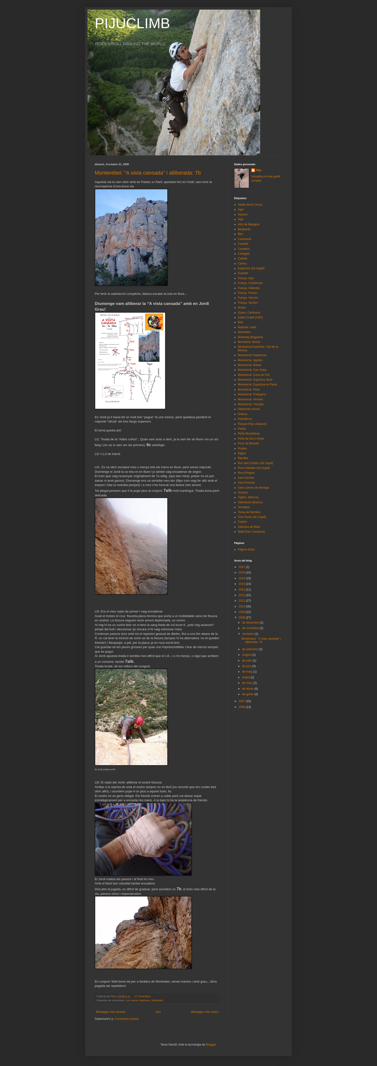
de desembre (251, 622)
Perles (242, 428)
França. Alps (246, 278)
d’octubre (248, 634)
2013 (242, 589)
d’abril (246, 677)
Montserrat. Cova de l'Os (254, 375)
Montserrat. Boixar (249, 365)
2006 (242, 707)
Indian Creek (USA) (250, 317)
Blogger (211, 1044)
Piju (258, 170)
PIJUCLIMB (132, 23)
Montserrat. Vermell (250, 399)
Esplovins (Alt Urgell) (251, 268)
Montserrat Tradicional (252, 355)
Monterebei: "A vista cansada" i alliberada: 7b (148, 173)
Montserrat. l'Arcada (251, 404)
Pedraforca (245, 419)
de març (247, 683)
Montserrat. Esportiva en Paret (257, 384)
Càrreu (242, 263)
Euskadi (243, 273)
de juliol (247, 660)
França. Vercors (248, 297)
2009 (242, 612)
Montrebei (157, 1000)
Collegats (244, 253)
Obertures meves (249, 409)
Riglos (242, 453)
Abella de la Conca (250, 204)
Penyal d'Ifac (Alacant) (252, 424)
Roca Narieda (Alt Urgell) (254, 468)
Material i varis (247, 327)
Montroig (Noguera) (250, 337)
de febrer (248, 688)
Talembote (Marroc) (250, 502)
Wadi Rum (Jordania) (251, 531)
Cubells (242, 258)
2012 (242, 595)
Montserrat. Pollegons (252, 394)
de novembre (251, 628)
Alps (240, 219)
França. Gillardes (249, 288)
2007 (242, 701)
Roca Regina (246, 472)
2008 (242, 617)
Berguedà (244, 229)
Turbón (242, 522)
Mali (240, 322)
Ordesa (242, 414)
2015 (242, 578)
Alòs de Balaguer (249, 224)
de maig (247, 671)
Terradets (244, 507)
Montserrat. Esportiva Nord (255, 379)
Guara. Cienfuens (249, 312)
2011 (242, 600)
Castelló (243, 244)
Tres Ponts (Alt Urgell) (252, 517)
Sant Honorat (246, 482)
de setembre (250, 649)
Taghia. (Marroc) (248, 497)
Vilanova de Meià (249, 527)
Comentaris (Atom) (126, 1019)
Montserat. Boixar (249, 342)
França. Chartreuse (250, 283)
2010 (242, 606)
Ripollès (243, 458)
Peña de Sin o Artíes (251, 438)
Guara (242, 307)
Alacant (242, 214)
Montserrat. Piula (249, 389)
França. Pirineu (247, 293)
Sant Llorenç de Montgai (253, 487)
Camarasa (244, 239)
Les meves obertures (138, 1000)
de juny (247, 666)
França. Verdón (248, 302)
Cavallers (244, 249)
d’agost (247, 654)
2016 (242, 572)
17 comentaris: (143, 996)
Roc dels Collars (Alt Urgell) (255, 463)
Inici (158, 1012)
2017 (242, 567)
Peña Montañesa (249, 433)
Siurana (243, 492)
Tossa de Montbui (249, 512)
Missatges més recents (111, 1012)
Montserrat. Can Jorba (252, 370)
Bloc (240, 234)
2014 (242, 584)
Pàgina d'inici (246, 549)
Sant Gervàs (246, 477)
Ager (241, 209)
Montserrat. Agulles (250, 360)
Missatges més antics (205, 1012)
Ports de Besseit (248, 443)
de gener (248, 694)
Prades (242, 448)
